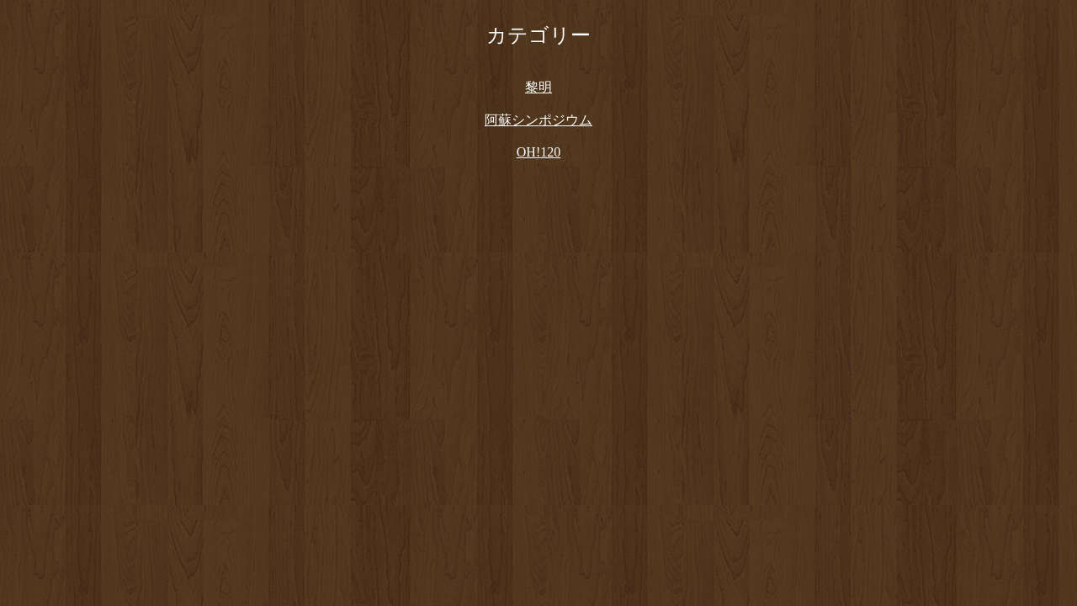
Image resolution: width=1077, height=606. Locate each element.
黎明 (538, 87)
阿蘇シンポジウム (538, 120)
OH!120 (538, 152)
